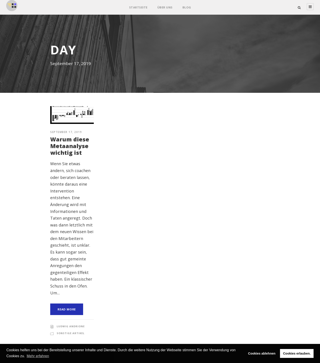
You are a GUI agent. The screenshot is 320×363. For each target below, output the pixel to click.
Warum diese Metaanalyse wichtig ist (69, 145)
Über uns (165, 7)
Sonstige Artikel (70, 333)
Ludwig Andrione (71, 326)
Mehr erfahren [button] (38, 356)
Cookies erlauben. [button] (297, 353)
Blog (186, 7)
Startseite (138, 7)
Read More (67, 309)
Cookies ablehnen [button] (261, 353)
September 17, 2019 (66, 132)
